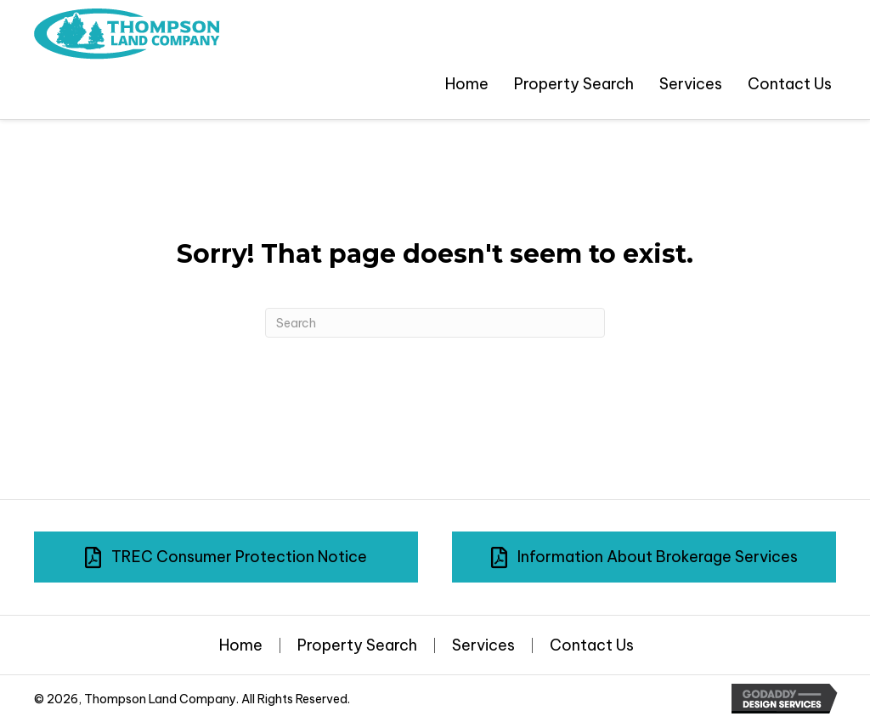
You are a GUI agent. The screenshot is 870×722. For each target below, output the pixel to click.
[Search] (435, 323)
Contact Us (592, 645)
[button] (226, 557)
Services (483, 645)
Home (241, 645)
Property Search (357, 645)
